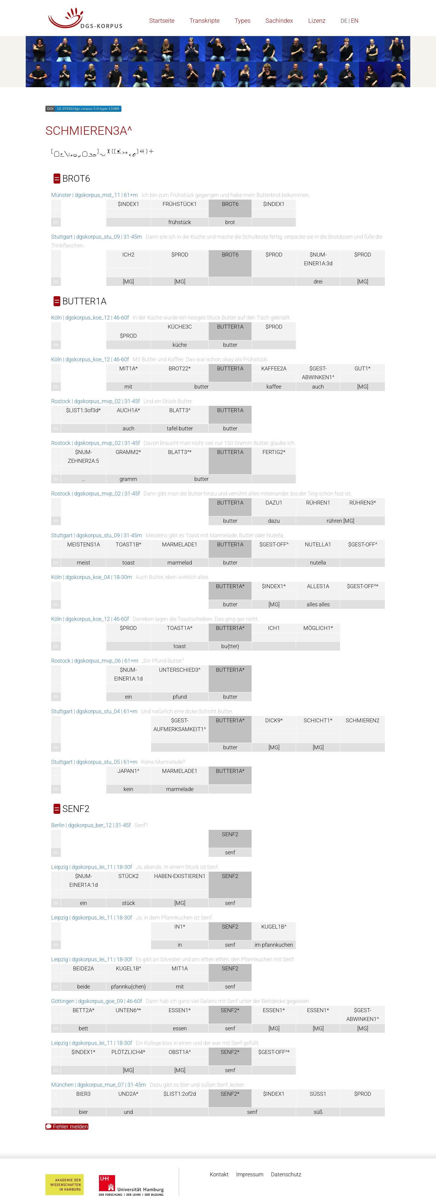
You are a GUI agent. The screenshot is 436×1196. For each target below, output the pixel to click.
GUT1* (363, 368)
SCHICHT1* (318, 720)
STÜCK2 (128, 876)
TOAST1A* (180, 628)
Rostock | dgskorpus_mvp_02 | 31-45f (95, 401)
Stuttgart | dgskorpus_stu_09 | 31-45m (96, 237)
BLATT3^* (180, 452)
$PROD (179, 254)
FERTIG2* (274, 452)
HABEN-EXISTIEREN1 (180, 876)
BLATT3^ (179, 410)
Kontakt (219, 1174)
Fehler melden (67, 1127)
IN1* (179, 926)
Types (242, 20)
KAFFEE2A (273, 368)
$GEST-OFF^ (274, 544)
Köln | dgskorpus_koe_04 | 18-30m (91, 577)
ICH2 (128, 254)
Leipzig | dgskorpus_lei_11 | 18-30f (91, 867)
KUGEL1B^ (273, 926)
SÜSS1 (318, 1094)
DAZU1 (274, 502)
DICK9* (274, 720)
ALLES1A (318, 586)
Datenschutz (286, 1174)
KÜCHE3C (180, 326)
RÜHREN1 (318, 502)
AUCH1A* (128, 410)
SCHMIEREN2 (362, 720)
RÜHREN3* (362, 502)
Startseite (161, 20)
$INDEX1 (128, 204)
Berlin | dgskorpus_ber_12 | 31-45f (91, 825)
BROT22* (180, 368)
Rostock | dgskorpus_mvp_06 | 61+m (94, 661)
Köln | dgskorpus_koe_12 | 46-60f (90, 317)
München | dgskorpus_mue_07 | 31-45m (98, 1085)
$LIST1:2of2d (180, 1094)
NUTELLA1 (318, 544)
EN (354, 20)
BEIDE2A (83, 968)
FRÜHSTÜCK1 (180, 204)
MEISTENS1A (83, 544)
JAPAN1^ (128, 771)
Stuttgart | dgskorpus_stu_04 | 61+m (94, 711)
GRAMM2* (128, 452)
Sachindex (279, 20)
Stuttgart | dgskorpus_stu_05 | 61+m (94, 762)
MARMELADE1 (179, 544)
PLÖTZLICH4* (128, 1052)
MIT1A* (128, 368)
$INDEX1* (274, 586)
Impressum (249, 1174)
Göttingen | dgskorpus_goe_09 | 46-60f (96, 1001)
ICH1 (274, 628)
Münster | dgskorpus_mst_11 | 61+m (94, 195)
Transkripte (205, 20)
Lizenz (316, 20)
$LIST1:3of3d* (83, 410)
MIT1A (180, 968)
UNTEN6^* (128, 1010)
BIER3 (83, 1094)
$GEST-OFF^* (362, 586)
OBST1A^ (180, 1052)
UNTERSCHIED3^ (179, 670)
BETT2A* (83, 1010)
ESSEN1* (180, 1010)
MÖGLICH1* (318, 628)
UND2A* (128, 1094)
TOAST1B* (128, 544)
